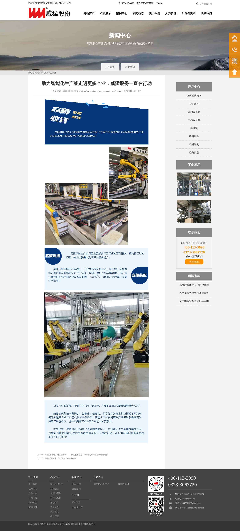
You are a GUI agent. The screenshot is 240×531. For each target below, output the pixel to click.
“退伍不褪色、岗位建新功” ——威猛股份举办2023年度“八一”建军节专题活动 (76, 455)
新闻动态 (138, 13)
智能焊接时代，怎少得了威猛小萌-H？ (61, 458)
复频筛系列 (194, 112)
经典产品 (194, 152)
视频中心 (33, 489)
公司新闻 (110, 67)
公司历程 (33, 498)
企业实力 (33, 502)
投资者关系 (188, 13)
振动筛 (194, 128)
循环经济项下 (194, 95)
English (159, 3)
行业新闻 (130, 67)
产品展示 (105, 13)
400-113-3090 (128, 3)
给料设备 (194, 136)
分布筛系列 (194, 120)
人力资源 (170, 13)
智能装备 (194, 103)
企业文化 (33, 493)
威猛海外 (33, 507)
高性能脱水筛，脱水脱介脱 (194, 285)
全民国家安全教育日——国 (194, 301)
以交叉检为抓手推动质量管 (194, 293)
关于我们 (154, 13)
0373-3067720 (147, 3)
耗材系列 (194, 144)
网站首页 (88, 13)
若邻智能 (76, 502)
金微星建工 (77, 507)
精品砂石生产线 (101, 484)
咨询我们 (194, 261)
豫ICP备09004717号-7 (85, 524)
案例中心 (121, 13)
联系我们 (206, 13)
